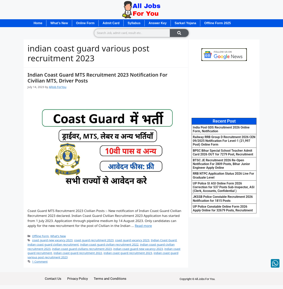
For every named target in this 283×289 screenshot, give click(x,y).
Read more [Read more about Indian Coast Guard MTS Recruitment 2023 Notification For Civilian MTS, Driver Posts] (143, 225)
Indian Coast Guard (163, 240)
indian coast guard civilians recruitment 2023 (82, 249)
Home (38, 23)
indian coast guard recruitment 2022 (77, 253)
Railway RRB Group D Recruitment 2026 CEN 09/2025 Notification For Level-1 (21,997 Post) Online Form (224, 140)
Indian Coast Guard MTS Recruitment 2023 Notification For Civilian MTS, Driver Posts (97, 77)
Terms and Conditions (110, 279)
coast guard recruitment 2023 (94, 240)
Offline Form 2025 (217, 23)
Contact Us (53, 279)
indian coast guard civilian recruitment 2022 (109, 244)
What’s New (59, 23)
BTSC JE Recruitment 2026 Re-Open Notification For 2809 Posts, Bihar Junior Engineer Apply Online (221, 164)
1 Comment (40, 261)
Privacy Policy (77, 279)
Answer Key (158, 23)
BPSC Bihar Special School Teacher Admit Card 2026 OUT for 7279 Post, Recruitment (223, 152)
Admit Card (111, 23)
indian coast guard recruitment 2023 (128, 253)
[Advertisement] (224, 89)
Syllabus (134, 23)
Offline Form (40, 236)
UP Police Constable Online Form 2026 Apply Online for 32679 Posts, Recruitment (223, 208)
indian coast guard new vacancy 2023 (138, 249)
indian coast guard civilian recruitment (53, 244)
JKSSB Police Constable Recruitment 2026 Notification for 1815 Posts (223, 198)
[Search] (179, 33)
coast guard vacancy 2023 (132, 240)
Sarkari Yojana (185, 23)
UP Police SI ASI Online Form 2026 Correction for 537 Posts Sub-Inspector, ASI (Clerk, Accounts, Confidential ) (224, 187)
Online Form (85, 23)
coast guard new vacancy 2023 (52, 240)
